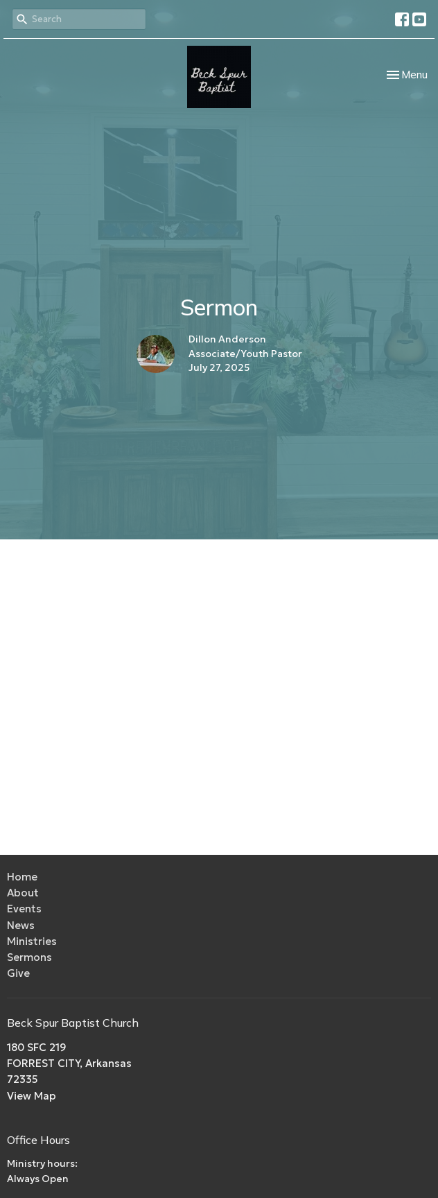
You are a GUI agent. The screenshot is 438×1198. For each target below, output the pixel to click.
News (21, 925)
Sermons (29, 957)
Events (24, 908)
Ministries (32, 941)
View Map (31, 1095)
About (23, 892)
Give (18, 973)
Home (22, 876)
